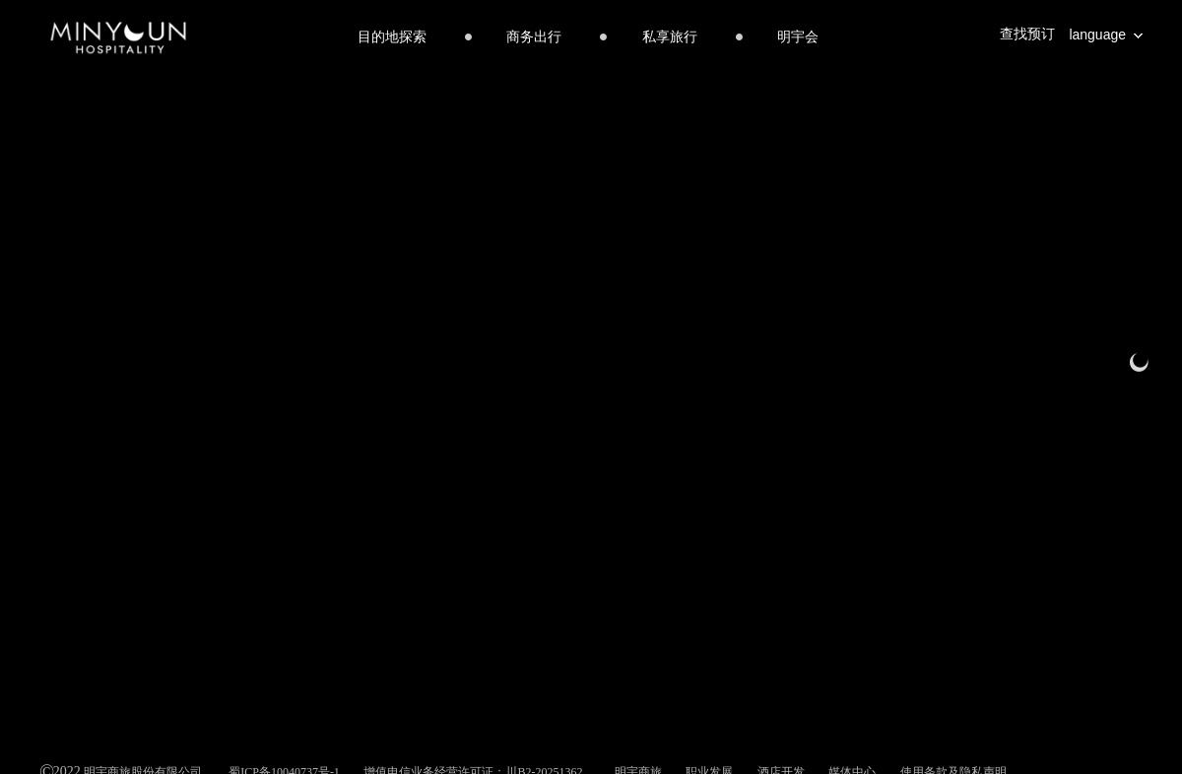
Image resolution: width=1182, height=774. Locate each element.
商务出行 (533, 37)
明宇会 (798, 37)
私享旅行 (669, 37)
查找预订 (1027, 34)
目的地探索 (392, 37)
